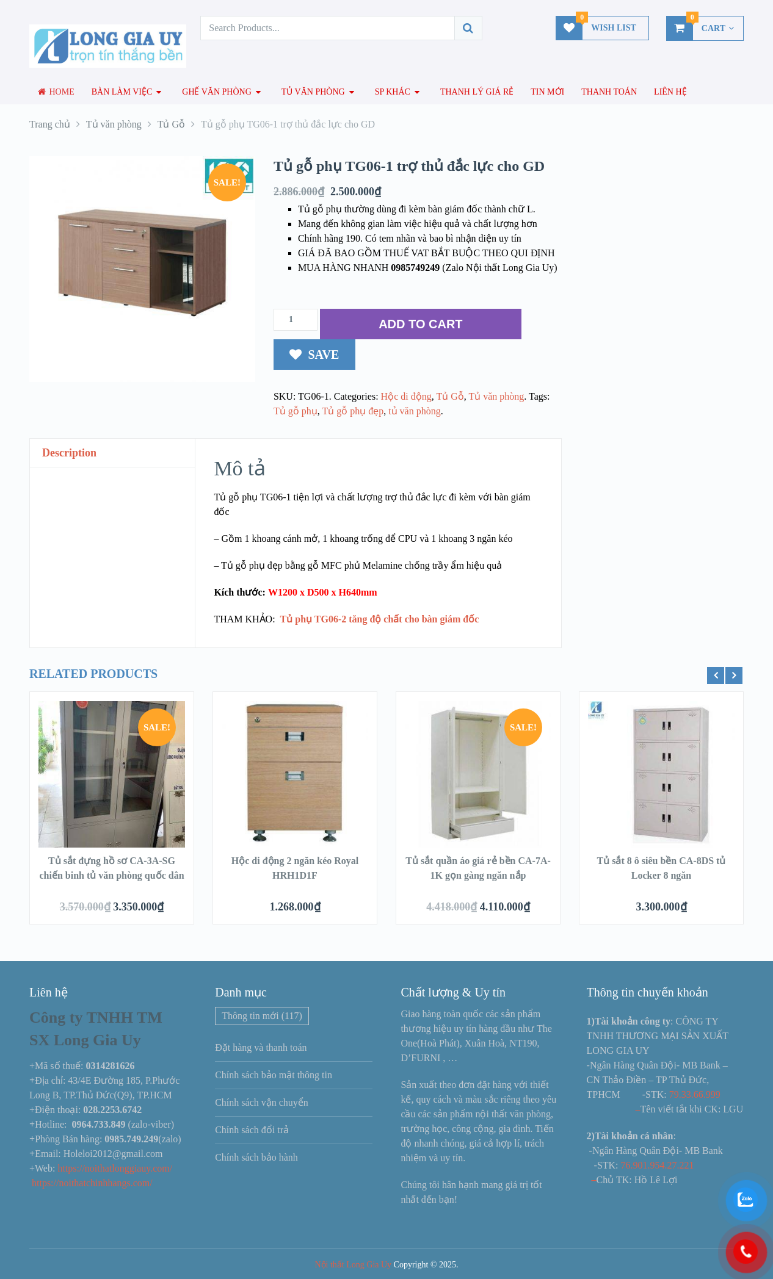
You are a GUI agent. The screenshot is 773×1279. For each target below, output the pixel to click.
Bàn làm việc (122, 91)
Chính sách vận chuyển (261, 1102)
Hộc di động (406, 396)
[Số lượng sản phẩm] (296, 320)
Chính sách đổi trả (252, 1130)
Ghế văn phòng (217, 91)
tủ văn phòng (414, 411)
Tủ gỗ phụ (296, 411)
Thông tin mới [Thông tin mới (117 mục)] (262, 1016)
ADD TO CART (420, 324)
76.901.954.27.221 (657, 1165)
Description (69, 453)
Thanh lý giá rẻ (477, 91)
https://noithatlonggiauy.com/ (116, 1168)
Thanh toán (609, 91)
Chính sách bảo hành (256, 1157)
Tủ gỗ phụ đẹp (352, 411)
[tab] (112, 453)
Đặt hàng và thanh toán (261, 1047)
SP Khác (392, 91)
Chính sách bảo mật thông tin (273, 1075)
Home (56, 91)
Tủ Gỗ (449, 396)
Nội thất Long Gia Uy (352, 1264)
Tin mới (547, 91)
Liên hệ (670, 91)
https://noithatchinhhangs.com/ (92, 1183)
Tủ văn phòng (313, 91)
